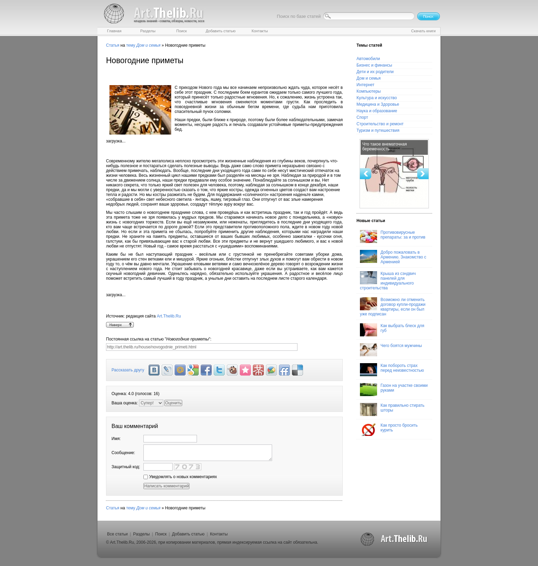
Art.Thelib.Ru (169, 316)
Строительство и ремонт (380, 124)
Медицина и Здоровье (377, 104)
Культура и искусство (376, 97)
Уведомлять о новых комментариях (180, 476)
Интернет (365, 84)
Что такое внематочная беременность (384, 146)
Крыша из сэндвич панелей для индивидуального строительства (388, 280)
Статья (112, 45)
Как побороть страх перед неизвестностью (392, 369)
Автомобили (368, 58)
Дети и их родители (375, 71)
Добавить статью (188, 534)
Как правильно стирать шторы (392, 409)
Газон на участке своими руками (394, 389)
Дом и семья (368, 78)
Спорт (362, 117)
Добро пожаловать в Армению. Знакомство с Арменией (393, 257)
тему (130, 45)
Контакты (219, 534)
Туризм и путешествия (377, 130)
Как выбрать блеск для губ (392, 329)
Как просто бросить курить (389, 429)
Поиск (160, 534)
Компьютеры (368, 91)
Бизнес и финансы (374, 65)
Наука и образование (376, 110)
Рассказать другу (128, 370)
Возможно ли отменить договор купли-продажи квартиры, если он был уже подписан (392, 306)
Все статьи (117, 534)
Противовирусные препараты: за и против (392, 236)
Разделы (141, 534)
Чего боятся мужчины (391, 349)
